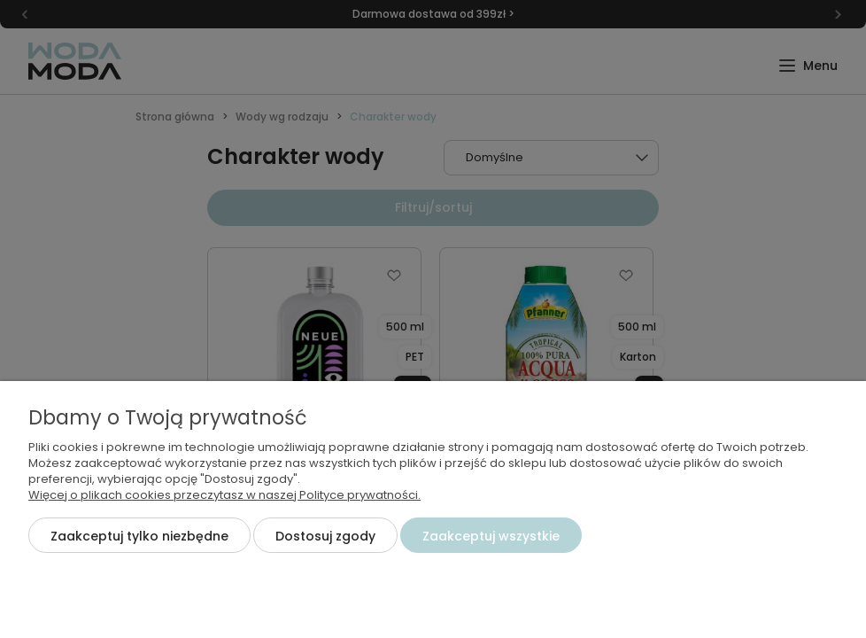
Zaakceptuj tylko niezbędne (139, 536)
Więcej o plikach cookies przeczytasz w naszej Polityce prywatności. (224, 494)
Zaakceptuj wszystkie (491, 536)
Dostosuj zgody (325, 536)
